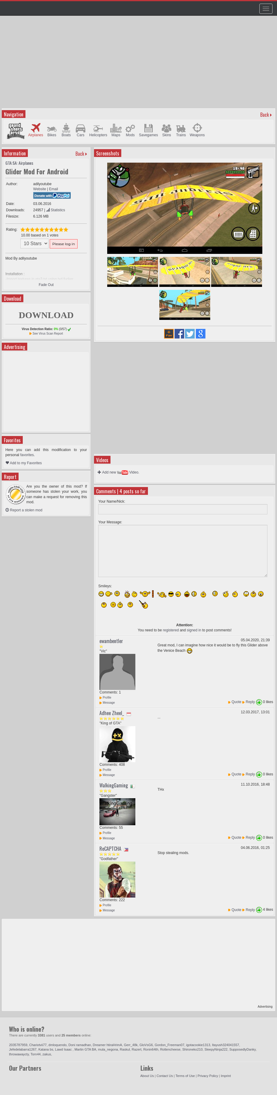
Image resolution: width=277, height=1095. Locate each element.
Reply (250, 702)
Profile (105, 697)
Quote (236, 702)
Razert (136, 1049)
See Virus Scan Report (48, 333)
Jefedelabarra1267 (23, 1049)
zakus (47, 1054)
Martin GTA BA (85, 1049)
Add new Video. (118, 472)
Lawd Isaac (64, 1049)
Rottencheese (170, 1049)
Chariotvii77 (38, 1045)
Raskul (125, 1049)
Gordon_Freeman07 (169, 1045)
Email (53, 189)
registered (171, 630)
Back (264, 114)
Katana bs (45, 1049)
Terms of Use (185, 1076)
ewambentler (111, 641)
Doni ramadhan (79, 1045)
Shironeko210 (192, 1049)
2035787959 (18, 1045)
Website (39, 189)
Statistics (55, 210)
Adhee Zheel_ (111, 713)
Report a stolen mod (23, 510)
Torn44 (36, 1054)
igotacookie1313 (198, 1045)
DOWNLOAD (46, 315)
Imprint (226, 1076)
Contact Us (165, 1076)
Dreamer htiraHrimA (107, 1045)
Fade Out (46, 285)
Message (107, 702)
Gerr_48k (131, 1045)
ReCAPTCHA (110, 848)
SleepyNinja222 (216, 1049)
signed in (194, 630)
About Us (147, 1076)
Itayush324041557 (225, 1045)
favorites (27, 455)
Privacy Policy (208, 1076)
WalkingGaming (113, 785)
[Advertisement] (139, 65)
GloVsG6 (146, 1045)
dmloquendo (58, 1045)
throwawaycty (19, 1054)
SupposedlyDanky (242, 1049)
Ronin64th (150, 1049)
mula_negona (108, 1049)
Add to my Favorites (23, 463)
